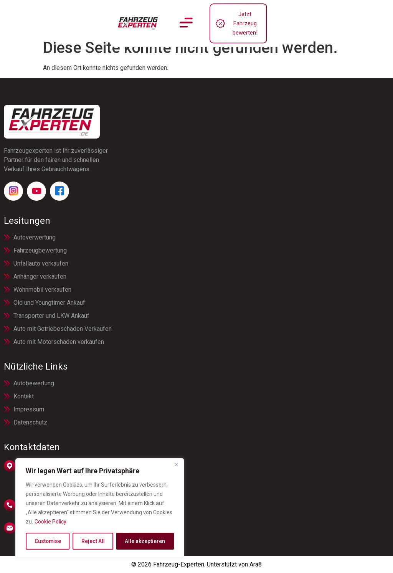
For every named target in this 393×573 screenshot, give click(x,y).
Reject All (93, 541)
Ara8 (255, 564)
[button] (186, 18)
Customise (47, 541)
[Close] (176, 465)
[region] (99, 508)
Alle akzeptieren (145, 541)
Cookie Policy (50, 522)
